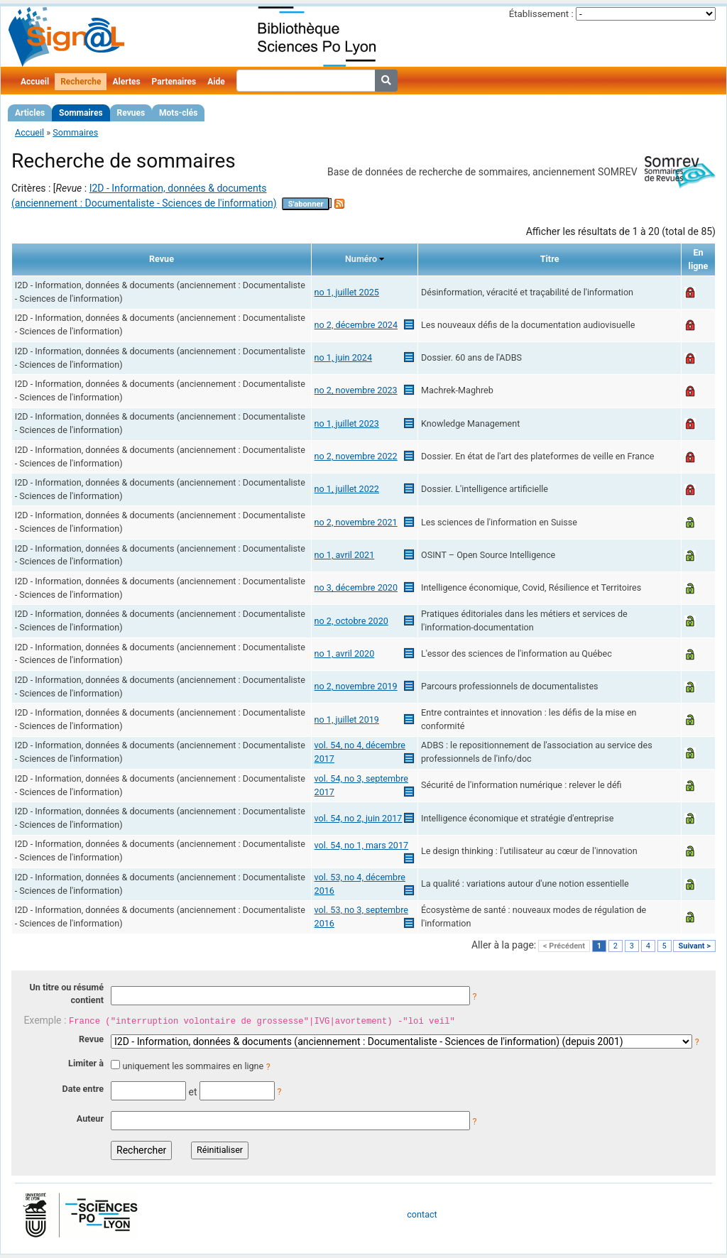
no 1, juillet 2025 (347, 292)
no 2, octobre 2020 (351, 621)
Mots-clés (178, 113)
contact (422, 1214)
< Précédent (564, 946)
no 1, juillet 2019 (347, 719)
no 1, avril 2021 (345, 554)
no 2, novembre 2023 (356, 390)
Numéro (361, 258)
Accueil (35, 82)
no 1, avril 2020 (345, 653)
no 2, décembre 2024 (356, 324)
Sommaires (80, 113)
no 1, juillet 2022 (347, 488)
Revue (91, 1039)
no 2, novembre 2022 (356, 456)
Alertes (126, 82)
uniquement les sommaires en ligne (192, 1066)
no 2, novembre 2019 (356, 686)
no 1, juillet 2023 (347, 423)
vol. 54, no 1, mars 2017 (362, 845)
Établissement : (541, 14)
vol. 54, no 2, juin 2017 (359, 818)
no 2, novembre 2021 (356, 522)
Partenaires (174, 82)
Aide (215, 82)
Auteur (90, 1118)
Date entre (83, 1088)
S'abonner (306, 204)
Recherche (80, 82)
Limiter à (86, 1063)
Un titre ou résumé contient (66, 994)
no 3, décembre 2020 (356, 587)
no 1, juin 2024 (343, 357)
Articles (30, 113)
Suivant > (694, 946)
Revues (131, 113)
